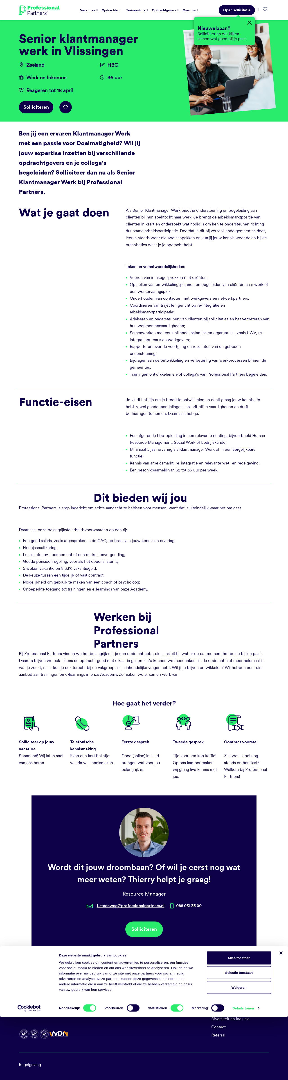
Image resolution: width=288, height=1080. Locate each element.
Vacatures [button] (88, 10)
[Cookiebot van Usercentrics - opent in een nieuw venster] (29, 1071)
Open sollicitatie (236, 10)
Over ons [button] (189, 10)
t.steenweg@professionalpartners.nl (130, 905)
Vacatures (220, 994)
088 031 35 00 (160, 994)
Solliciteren (36, 107)
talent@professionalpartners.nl (174, 1002)
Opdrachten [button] (111, 10)
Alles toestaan (238, 1021)
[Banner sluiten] (281, 1016)
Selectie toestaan (239, 1036)
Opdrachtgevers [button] (164, 10)
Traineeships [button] (136, 10)
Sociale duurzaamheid (231, 1002)
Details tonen (243, 1071)
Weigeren (238, 1050)
